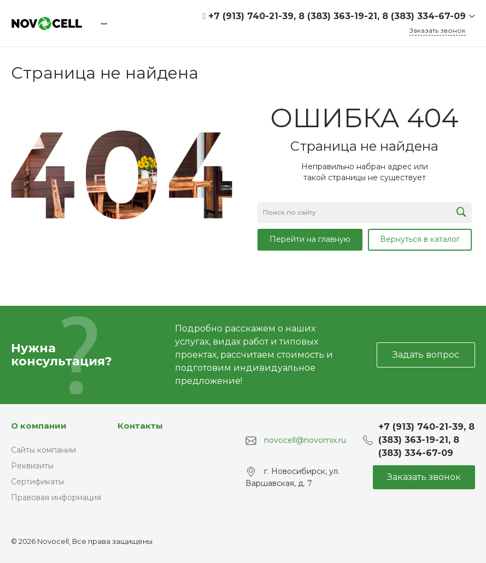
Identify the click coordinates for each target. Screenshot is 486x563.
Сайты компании (43, 450)
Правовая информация (56, 497)
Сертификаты (37, 482)
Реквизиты (32, 466)
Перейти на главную (310, 239)
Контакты (140, 425)
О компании (39, 425)
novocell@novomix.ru (305, 440)
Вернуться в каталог (420, 239)
